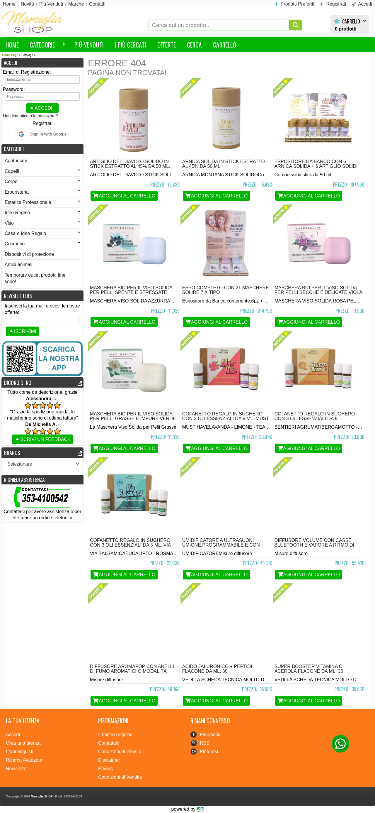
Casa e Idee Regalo (42, 233)
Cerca (194, 44)
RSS (204, 743)
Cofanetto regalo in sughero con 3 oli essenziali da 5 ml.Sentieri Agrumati (315, 418)
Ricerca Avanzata (24, 760)
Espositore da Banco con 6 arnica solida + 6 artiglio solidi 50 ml (316, 166)
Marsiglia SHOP (41, 796)
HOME (12, 44)
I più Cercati (130, 44)
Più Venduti (89, 44)
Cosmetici (42, 243)
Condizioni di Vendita (120, 777)
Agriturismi (16, 160)
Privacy (105, 768)
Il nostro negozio (115, 734)
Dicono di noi (18, 382)
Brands (12, 453)
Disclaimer (109, 760)
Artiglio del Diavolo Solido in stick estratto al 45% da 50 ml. (130, 164)
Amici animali (18, 264)
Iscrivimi (22, 331)
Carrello (351, 21)
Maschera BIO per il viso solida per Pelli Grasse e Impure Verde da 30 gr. (133, 418)
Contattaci (108, 743)
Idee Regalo (42, 212)
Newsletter (17, 768)
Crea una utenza (23, 743)
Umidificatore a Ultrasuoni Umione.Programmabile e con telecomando (221, 545)
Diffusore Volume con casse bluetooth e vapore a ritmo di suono (314, 545)
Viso (42, 223)
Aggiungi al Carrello (124, 195)
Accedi (40, 108)
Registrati (42, 123)
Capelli (42, 171)
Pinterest (209, 751)
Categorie (44, 45)
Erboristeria (42, 192)
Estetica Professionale (42, 202)
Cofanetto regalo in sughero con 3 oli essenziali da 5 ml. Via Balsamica (130, 545)
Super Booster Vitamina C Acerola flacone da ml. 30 (309, 669)
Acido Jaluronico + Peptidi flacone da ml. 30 (217, 669)
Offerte (166, 44)
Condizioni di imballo (119, 751)
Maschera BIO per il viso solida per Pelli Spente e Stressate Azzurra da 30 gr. (131, 292)
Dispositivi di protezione (29, 254)
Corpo (42, 181)
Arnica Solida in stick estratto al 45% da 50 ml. (223, 164)
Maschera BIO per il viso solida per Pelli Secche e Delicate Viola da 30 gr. (318, 292)
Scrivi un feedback (42, 439)
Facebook (210, 734)
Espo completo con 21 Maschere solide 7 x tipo (225, 290)
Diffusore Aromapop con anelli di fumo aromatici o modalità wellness (132, 671)
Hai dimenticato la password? (30, 116)
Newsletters (18, 296)
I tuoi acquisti (19, 751)
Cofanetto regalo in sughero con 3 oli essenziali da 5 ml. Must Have (225, 418)
